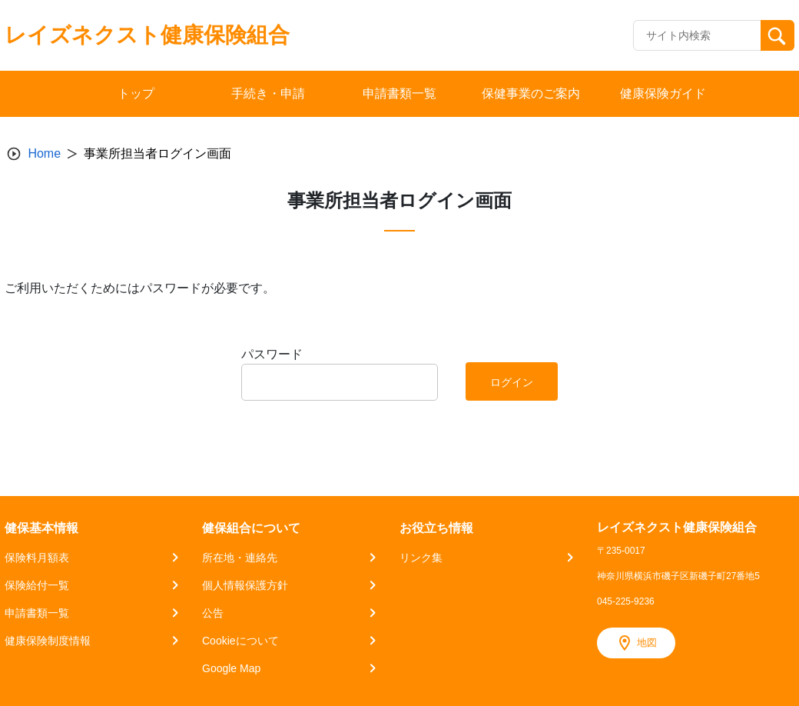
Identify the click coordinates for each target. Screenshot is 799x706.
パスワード (272, 354)
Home (44, 153)
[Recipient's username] (697, 35)
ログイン (511, 382)
